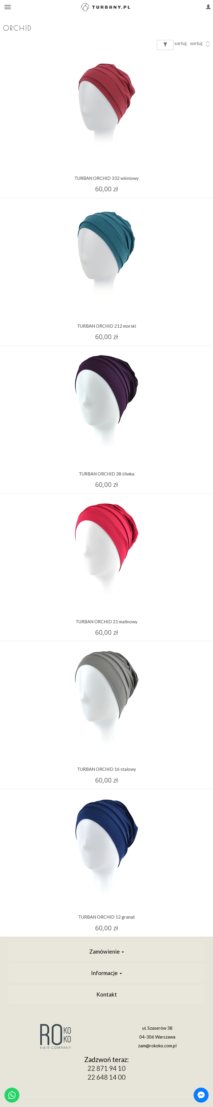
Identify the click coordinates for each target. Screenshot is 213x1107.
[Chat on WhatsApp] (11, 1095)
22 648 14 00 (106, 1077)
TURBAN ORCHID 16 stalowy (106, 769)
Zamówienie (106, 951)
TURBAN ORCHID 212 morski (106, 326)
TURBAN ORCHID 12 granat (106, 917)
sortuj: (200, 44)
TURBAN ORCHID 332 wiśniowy (106, 178)
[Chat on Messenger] (201, 1095)
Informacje (106, 972)
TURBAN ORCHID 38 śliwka (106, 473)
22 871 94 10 (106, 1068)
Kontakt (106, 994)
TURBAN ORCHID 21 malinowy (106, 621)
